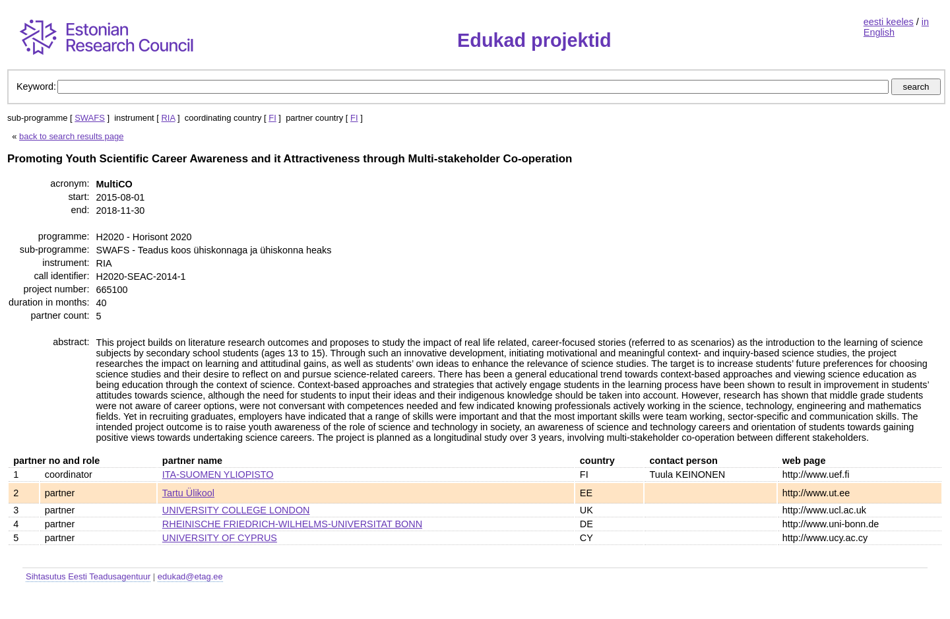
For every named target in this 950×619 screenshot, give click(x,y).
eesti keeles (889, 21)
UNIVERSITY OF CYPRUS (219, 538)
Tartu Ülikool (188, 493)
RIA (168, 118)
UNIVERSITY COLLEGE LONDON (236, 510)
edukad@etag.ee (190, 576)
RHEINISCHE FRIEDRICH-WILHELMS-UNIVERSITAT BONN (292, 524)
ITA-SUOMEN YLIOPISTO (218, 474)
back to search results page (71, 136)
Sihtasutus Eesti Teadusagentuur (88, 576)
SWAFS (90, 118)
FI (272, 118)
